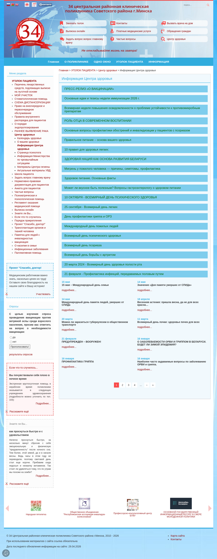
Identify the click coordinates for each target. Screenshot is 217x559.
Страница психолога (29, 152)
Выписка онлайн (75, 31)
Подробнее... (43, 403)
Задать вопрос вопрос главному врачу (84, 41)
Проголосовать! (20, 346)
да (13, 337)
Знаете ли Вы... (24, 213)
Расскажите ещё (19, 411)
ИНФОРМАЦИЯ (158, 61)
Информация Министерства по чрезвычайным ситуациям (33, 160)
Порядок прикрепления (28, 220)
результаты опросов (21, 354)
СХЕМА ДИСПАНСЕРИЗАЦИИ (32, 102)
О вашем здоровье (28, 141)
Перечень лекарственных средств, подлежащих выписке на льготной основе (32, 88)
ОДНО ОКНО (102, 61)
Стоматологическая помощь (31, 98)
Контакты (121, 23)
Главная (53, 61)
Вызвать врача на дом (180, 23)
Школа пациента (24, 174)
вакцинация (21, 242)
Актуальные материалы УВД (34, 170)
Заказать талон (75, 23)
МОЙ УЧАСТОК (24, 95)
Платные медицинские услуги (133, 31)
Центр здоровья (176, 39)
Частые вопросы (126, 39)
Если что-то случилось (28, 217)
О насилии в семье (26, 245)
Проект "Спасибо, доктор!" (30, 224)
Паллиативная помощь (28, 252)
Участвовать (43, 294)
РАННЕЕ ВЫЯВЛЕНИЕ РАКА (31, 131)
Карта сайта (178, 535)
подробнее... (69, 290)
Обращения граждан (179, 31)
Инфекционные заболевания (31, 249)
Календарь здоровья (29, 138)
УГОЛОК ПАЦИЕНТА (129, 61)
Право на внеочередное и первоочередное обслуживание (30, 110)
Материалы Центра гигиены (33, 166)
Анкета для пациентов (28, 188)
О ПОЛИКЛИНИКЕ (77, 61)
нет (13, 341)
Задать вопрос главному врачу (32, 177)
